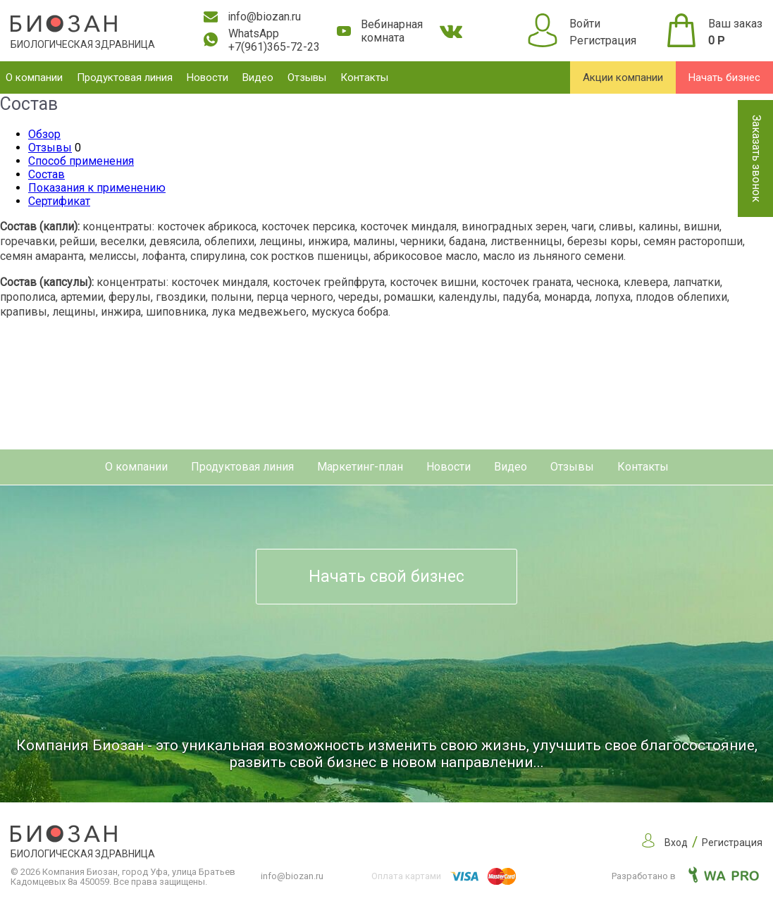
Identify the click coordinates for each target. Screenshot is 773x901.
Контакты (364, 77)
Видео (257, 77)
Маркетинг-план (360, 466)
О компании (34, 77)
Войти (584, 23)
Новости (207, 77)
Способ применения (81, 161)
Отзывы (306, 77)
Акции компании (623, 77)
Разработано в (685, 876)
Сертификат (59, 201)
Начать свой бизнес (386, 576)
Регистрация (602, 40)
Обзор (44, 134)
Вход (676, 842)
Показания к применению (97, 187)
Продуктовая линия (125, 77)
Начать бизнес (724, 77)
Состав (46, 174)
